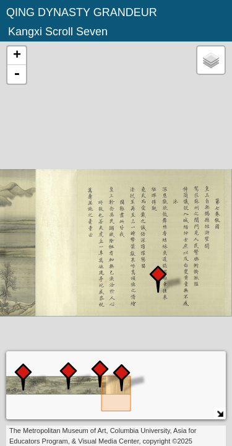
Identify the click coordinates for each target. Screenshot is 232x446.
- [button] (16, 74)
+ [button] (17, 55)
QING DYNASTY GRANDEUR (81, 12)
